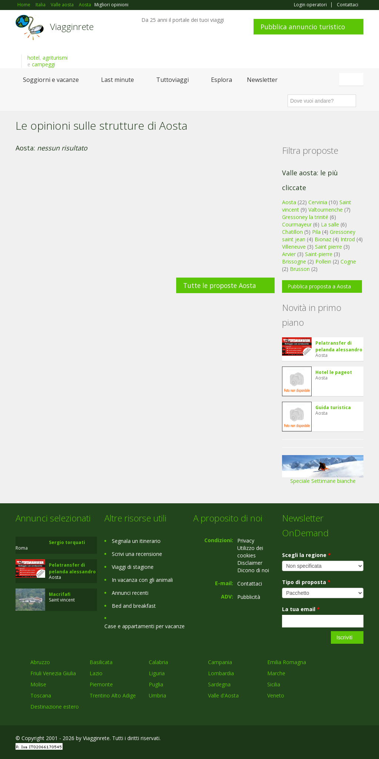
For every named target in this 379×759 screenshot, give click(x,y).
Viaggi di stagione (133, 566)
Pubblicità (248, 596)
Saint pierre (328, 246)
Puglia (156, 684)
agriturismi (55, 57)
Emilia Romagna (286, 662)
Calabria (158, 662)
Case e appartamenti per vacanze (144, 626)
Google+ (324, 739)
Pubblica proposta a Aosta (319, 286)
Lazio (96, 673)
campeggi (43, 64)
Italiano (352, 79)
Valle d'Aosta (223, 695)
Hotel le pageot (333, 372)
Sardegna (219, 684)
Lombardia (221, 673)
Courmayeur (297, 224)
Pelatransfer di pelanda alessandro (338, 346)
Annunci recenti (130, 592)
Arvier (289, 254)
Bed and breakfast (134, 605)
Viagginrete (72, 26)
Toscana (40, 695)
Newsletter (262, 80)
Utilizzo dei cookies (250, 551)
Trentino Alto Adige (113, 695)
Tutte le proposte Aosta (219, 285)
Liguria (157, 673)
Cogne (348, 261)
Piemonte (101, 684)
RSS (359, 739)
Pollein (323, 261)
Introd (348, 239)
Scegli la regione (306, 555)
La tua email (301, 609)
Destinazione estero (54, 706)
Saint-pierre (318, 254)
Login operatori (310, 4)
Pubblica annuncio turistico (303, 26)
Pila (316, 231)
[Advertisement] (145, 222)
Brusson (300, 268)
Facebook (308, 739)
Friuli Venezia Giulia (53, 673)
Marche (276, 673)
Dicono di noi (253, 570)
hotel (33, 57)
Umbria (157, 695)
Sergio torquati (67, 542)
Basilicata (101, 662)
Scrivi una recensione (137, 553)
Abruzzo (40, 662)
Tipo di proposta (306, 582)
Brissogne (294, 261)
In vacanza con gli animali (142, 579)
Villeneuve (294, 246)
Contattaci (347, 4)
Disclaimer (249, 562)
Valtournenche (325, 209)
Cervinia (317, 202)
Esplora (221, 80)
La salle (330, 224)
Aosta (289, 202)
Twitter (342, 739)
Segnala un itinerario (136, 540)
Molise (38, 684)
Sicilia (273, 684)
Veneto (275, 695)
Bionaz (323, 239)
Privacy (245, 540)
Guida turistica (333, 407)
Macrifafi (59, 594)
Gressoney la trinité (305, 217)
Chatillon (292, 231)
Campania (220, 662)
